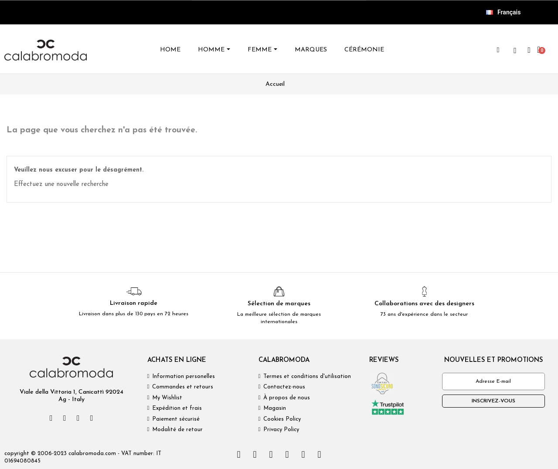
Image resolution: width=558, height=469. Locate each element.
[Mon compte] (529, 50)
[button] (497, 50)
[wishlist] (515, 50)
